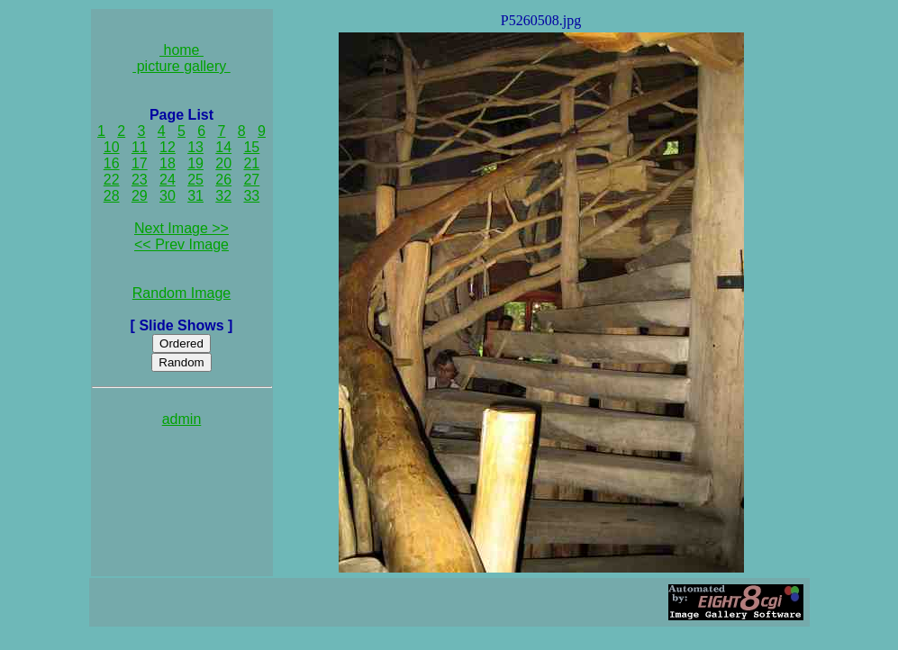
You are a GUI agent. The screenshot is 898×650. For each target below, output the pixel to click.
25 (195, 179)
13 (195, 147)
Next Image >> (181, 228)
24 (167, 179)
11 (140, 147)
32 (223, 195)
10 (112, 147)
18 (167, 163)
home (181, 50)
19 (195, 163)
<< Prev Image (181, 244)
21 (251, 163)
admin (182, 419)
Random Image (181, 293)
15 (251, 147)
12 (167, 147)
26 (223, 179)
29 (140, 195)
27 (251, 179)
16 (112, 163)
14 (223, 147)
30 (167, 195)
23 (140, 179)
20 (223, 163)
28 (112, 195)
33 (251, 195)
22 (112, 179)
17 (140, 163)
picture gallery (181, 66)
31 (195, 195)
